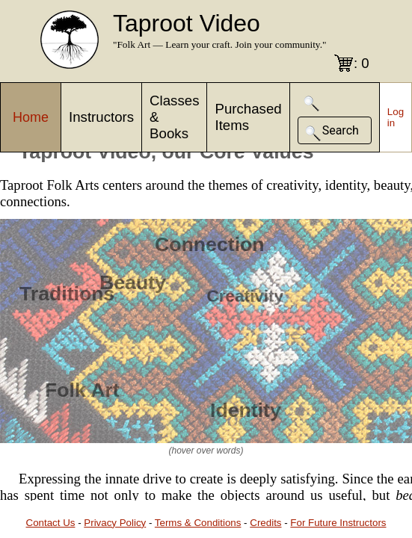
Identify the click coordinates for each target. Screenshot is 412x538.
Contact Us (51, 522)
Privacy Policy (115, 522)
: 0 (361, 63)
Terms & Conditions (198, 522)
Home (31, 117)
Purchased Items (248, 117)
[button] (312, 103)
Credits (265, 522)
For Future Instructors (338, 522)
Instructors (101, 117)
